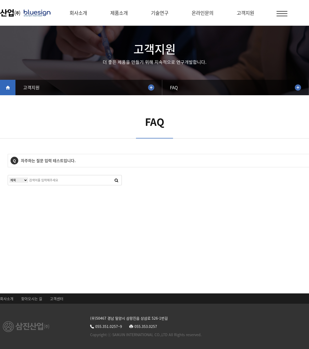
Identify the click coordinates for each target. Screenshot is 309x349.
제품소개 (119, 12)
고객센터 (56, 298)
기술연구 (159, 12)
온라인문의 (202, 12)
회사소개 (78, 12)
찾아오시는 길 (31, 298)
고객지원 (245, 12)
